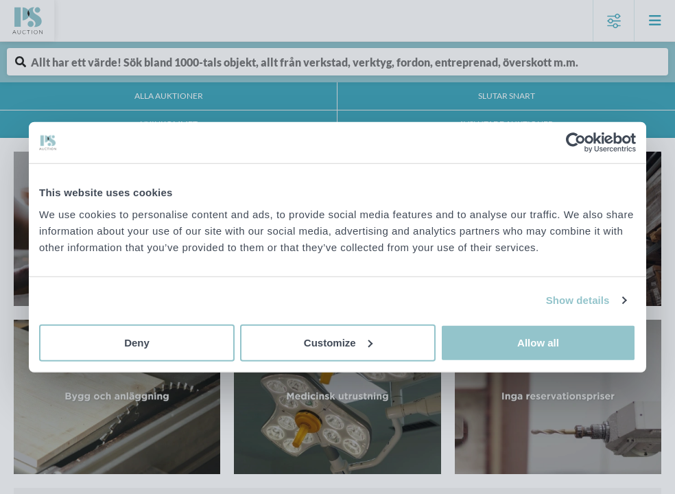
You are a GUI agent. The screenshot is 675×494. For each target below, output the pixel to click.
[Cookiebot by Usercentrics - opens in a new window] (576, 142)
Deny (137, 342)
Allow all (538, 342)
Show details (578, 300)
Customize (338, 342)
